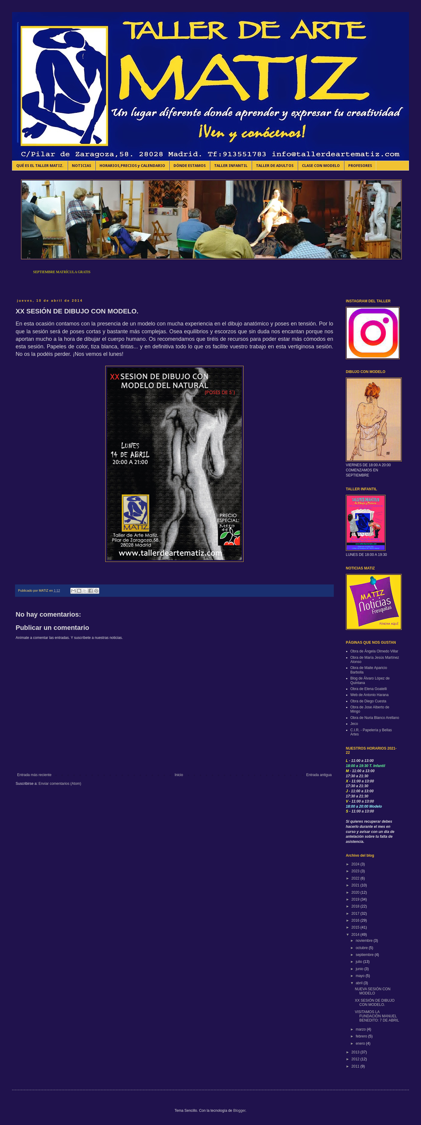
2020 (356, 892)
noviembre (364, 941)
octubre (362, 948)
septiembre (365, 955)
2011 (356, 1066)
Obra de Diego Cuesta (368, 701)
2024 (356, 864)
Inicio (179, 775)
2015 (356, 927)
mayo (361, 976)
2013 (356, 1052)
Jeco (354, 724)
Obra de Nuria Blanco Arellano (374, 718)
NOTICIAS (81, 165)
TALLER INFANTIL (230, 165)
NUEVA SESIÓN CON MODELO (372, 991)
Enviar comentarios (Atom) (59, 783)
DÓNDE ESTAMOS (190, 165)
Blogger (239, 1110)
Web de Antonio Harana (369, 695)
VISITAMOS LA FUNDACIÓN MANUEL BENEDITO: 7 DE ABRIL (377, 1016)
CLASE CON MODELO (321, 165)
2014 (356, 934)
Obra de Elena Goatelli (368, 689)
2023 (356, 871)
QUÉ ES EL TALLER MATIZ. (39, 165)
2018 (356, 906)
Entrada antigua (319, 775)
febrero (362, 1036)
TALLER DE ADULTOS (274, 165)
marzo (361, 1029)
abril (360, 983)
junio (360, 969)
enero (361, 1043)
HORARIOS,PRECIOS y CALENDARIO (132, 165)
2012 (356, 1059)
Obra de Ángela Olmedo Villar (374, 651)
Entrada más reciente (34, 775)
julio (359, 962)
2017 (356, 913)
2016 (356, 920)
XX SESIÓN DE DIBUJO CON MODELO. (375, 1002)
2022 (356, 878)
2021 (356, 885)
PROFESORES (360, 165)
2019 (356, 899)
